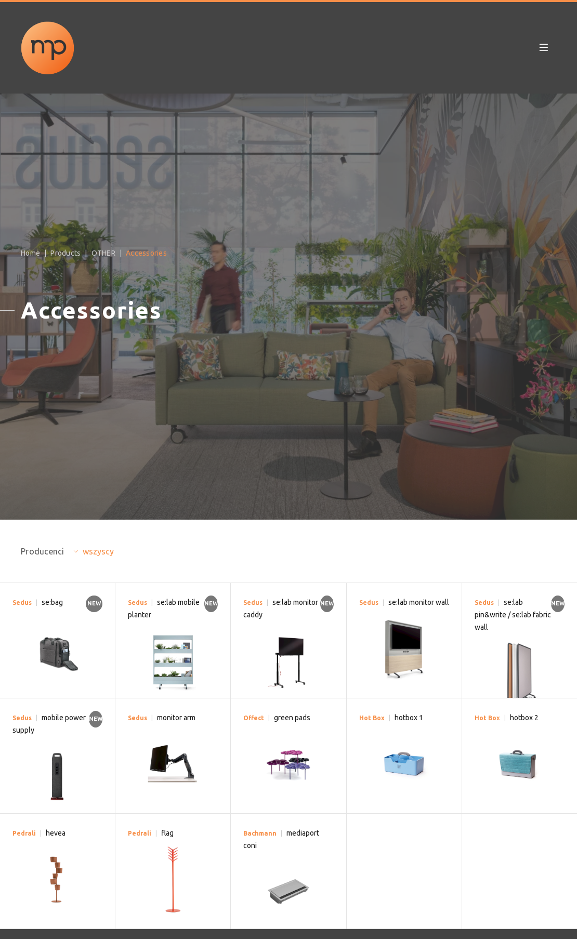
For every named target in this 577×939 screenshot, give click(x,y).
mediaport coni (281, 839)
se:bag (52, 602)
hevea (55, 833)
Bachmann (260, 833)
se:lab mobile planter (164, 608)
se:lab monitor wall (418, 602)
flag (167, 833)
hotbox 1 (409, 717)
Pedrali (24, 833)
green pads (292, 717)
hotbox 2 (524, 717)
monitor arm (176, 717)
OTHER (103, 253)
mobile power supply (49, 723)
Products (65, 253)
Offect (253, 718)
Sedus (22, 602)
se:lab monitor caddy (280, 608)
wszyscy (98, 551)
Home (30, 253)
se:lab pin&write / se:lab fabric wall (513, 614)
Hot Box (372, 718)
